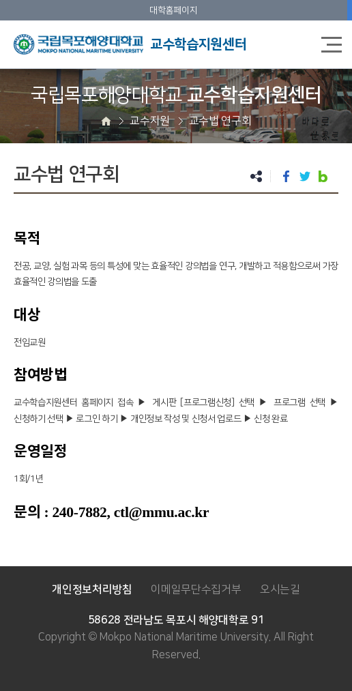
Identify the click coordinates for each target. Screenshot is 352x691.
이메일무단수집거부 (196, 589)
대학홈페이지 (173, 10)
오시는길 (280, 589)
